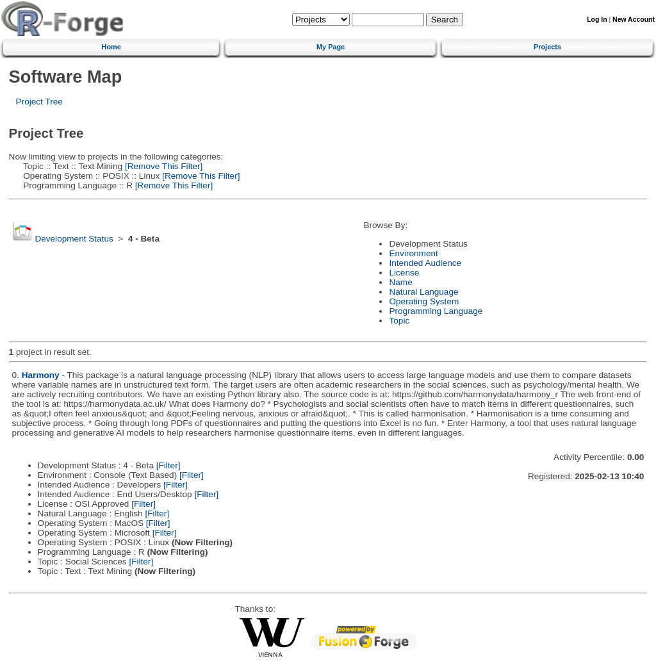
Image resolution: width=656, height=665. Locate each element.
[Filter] (168, 465)
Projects (547, 47)
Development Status (74, 238)
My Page (330, 47)
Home (111, 47)
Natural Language (423, 292)
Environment (413, 253)
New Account (633, 19)
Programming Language (435, 311)
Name (400, 282)
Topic (399, 320)
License (404, 272)
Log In (597, 19)
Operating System (424, 301)
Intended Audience (425, 263)
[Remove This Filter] (162, 166)
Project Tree (39, 101)
